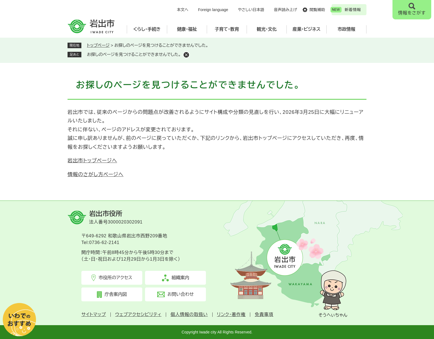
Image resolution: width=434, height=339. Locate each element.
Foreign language (213, 9)
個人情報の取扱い (189, 314)
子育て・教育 (227, 29)
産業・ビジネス (307, 29)
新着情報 (353, 9)
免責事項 (264, 314)
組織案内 (180, 277)
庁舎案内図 (116, 294)
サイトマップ (93, 314)
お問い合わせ (180, 294)
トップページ (98, 45)
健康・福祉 (187, 29)
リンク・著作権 (231, 314)
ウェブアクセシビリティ (138, 314)
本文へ (182, 9)
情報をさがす (411, 13)
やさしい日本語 (251, 9)
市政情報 (346, 29)
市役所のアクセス (115, 277)
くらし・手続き (147, 29)
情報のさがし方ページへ (95, 174)
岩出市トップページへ (92, 160)
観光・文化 (267, 29)
